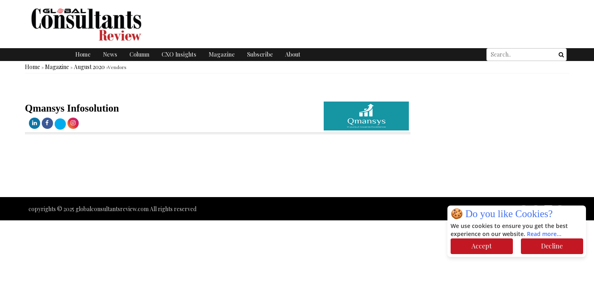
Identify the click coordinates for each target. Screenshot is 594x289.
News (110, 54)
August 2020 (89, 67)
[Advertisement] (146, 173)
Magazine (221, 54)
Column (139, 54)
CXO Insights (178, 54)
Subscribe (260, 54)
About (292, 54)
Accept (482, 246)
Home (83, 54)
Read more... (544, 234)
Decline (552, 246)
